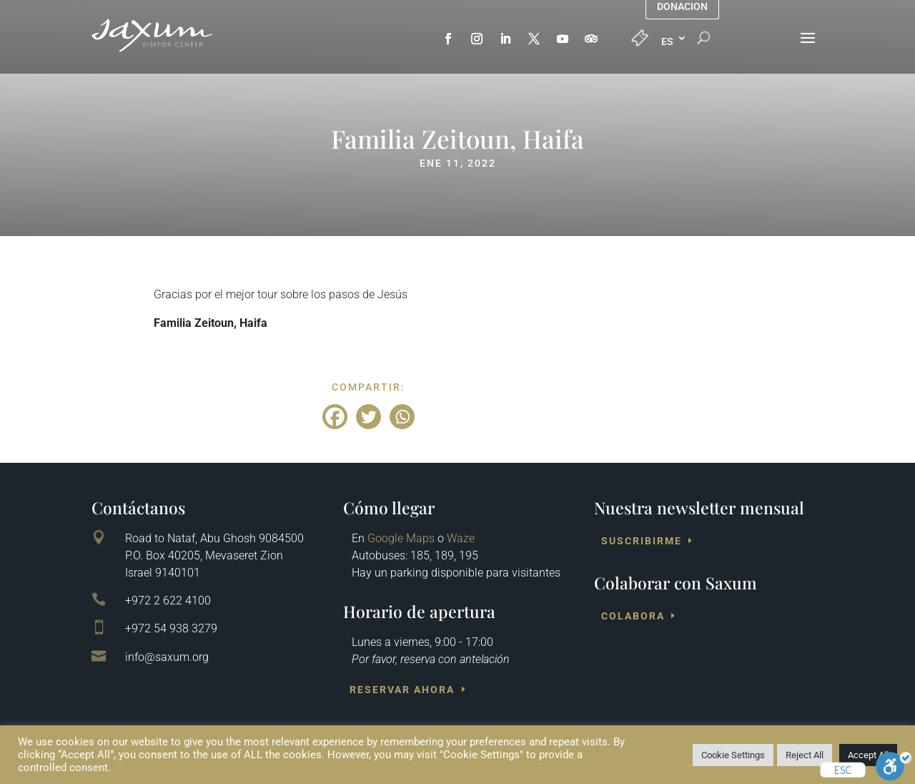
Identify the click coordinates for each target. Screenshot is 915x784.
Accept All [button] (868, 755)
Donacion (682, 6)
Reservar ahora (402, 689)
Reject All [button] (805, 755)
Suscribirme (641, 541)
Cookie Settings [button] (733, 755)
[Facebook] (335, 416)
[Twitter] (368, 416)
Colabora (633, 616)
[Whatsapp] (402, 416)
